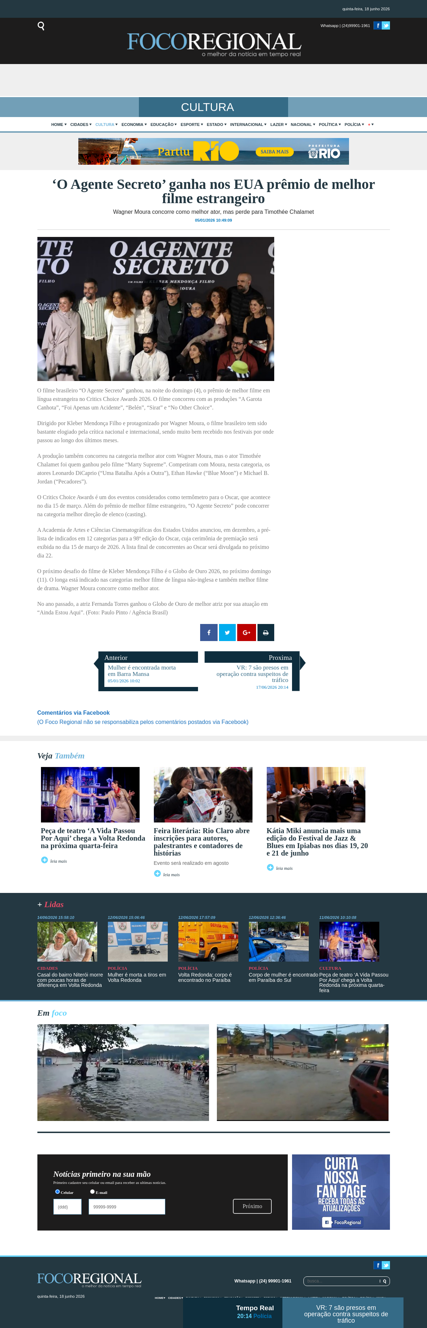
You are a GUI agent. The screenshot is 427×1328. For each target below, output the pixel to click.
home (57, 124)
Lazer (276, 124)
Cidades (79, 124)
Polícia (353, 124)
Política (328, 124)
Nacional (301, 124)
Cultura (104, 124)
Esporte (190, 124)
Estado (215, 124)
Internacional (247, 124)
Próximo (252, 1206)
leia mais (58, 861)
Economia (132, 124)
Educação (162, 124)
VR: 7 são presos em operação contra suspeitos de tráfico (346, 1314)
